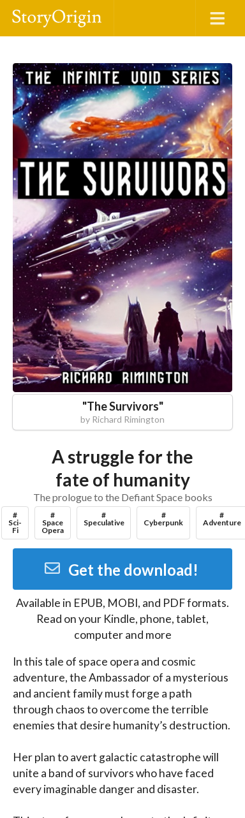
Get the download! (120, 569)
